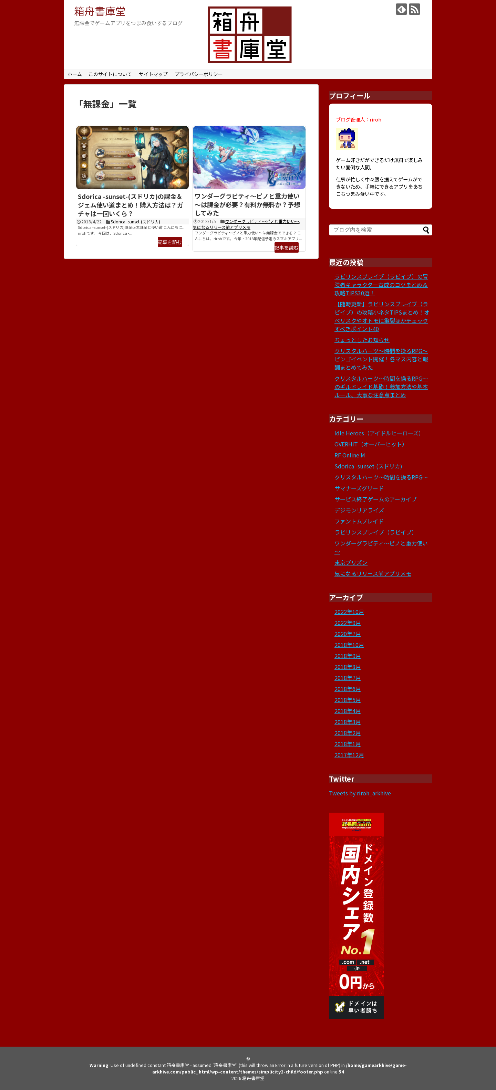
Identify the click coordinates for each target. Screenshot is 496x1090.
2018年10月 (349, 645)
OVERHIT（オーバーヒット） (370, 444)
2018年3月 (347, 722)
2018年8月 (347, 667)
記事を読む (170, 242)
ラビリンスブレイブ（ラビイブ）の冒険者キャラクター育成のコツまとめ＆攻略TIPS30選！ (381, 284)
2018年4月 (347, 711)
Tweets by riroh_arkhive (360, 793)
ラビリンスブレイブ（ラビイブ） (375, 532)
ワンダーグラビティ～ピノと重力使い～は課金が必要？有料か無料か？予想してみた (247, 204)
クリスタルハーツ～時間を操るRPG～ (381, 477)
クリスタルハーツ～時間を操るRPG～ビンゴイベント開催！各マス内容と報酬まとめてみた (381, 359)
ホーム (75, 74)
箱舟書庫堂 (100, 10)
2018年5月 (347, 700)
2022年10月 (349, 611)
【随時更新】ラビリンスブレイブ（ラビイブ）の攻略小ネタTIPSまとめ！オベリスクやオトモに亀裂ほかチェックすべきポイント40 (382, 316)
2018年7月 (347, 678)
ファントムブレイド (359, 521)
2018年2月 (347, 733)
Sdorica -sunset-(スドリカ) (135, 221)
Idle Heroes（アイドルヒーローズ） (379, 433)
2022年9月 (347, 622)
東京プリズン (351, 562)
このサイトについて (110, 74)
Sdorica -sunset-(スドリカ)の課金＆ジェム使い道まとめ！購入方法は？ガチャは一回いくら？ (130, 205)
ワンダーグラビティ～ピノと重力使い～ (262, 221)
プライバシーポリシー (199, 74)
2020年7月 (347, 633)
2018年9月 (347, 656)
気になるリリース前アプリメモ (221, 227)
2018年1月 (347, 744)
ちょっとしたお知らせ (362, 340)
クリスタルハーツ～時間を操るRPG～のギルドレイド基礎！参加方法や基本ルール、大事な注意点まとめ (381, 386)
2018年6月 (347, 689)
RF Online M (349, 455)
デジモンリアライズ (359, 510)
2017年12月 (349, 755)
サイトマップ (153, 74)
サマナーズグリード (359, 488)
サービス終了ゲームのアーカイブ (375, 499)
